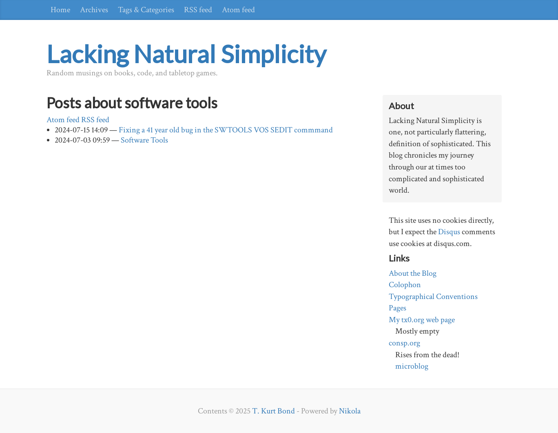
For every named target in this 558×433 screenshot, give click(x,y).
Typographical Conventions (433, 296)
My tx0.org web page (422, 319)
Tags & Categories (146, 9)
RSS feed (198, 9)
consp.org (404, 343)
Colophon (405, 284)
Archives (94, 9)
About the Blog (412, 273)
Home (60, 9)
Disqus (449, 231)
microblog (411, 366)
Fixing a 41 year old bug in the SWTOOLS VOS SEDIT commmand (226, 130)
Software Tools (144, 140)
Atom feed (238, 9)
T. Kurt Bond (273, 411)
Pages (397, 308)
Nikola (350, 411)
